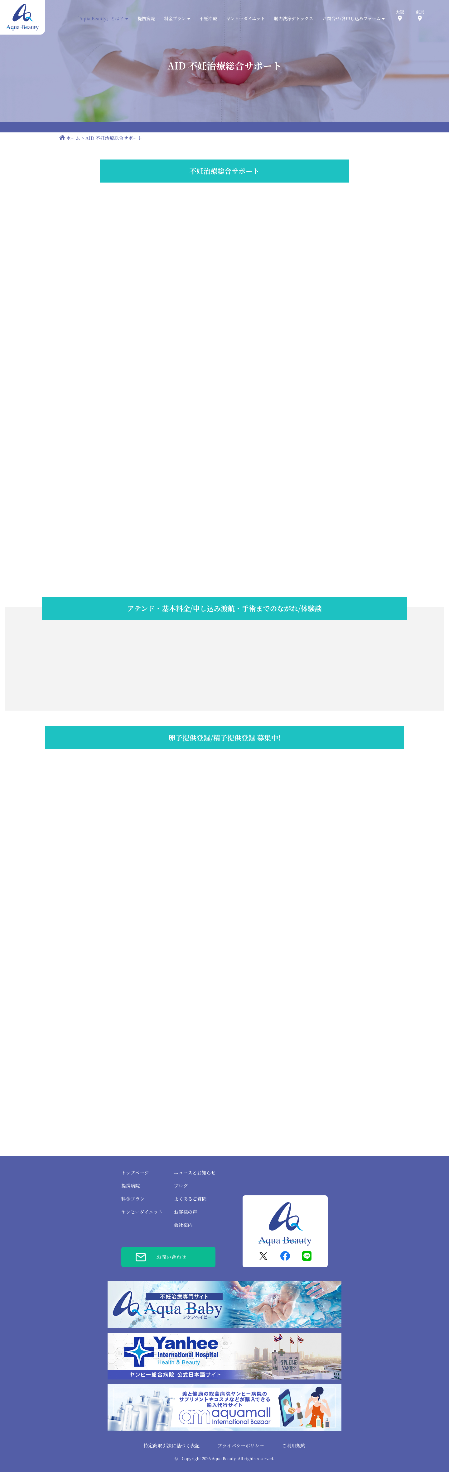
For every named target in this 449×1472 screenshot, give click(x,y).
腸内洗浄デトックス (293, 18)
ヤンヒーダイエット (245, 18)
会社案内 (183, 1225)
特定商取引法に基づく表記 (171, 1445)
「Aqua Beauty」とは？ (101, 18)
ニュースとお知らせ (194, 1172)
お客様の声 (185, 1211)
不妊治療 (208, 18)
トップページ (135, 1172)
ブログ (181, 1185)
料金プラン (133, 1198)
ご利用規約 (294, 1445)
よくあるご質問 (190, 1198)
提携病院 (146, 18)
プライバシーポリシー (241, 1445)
